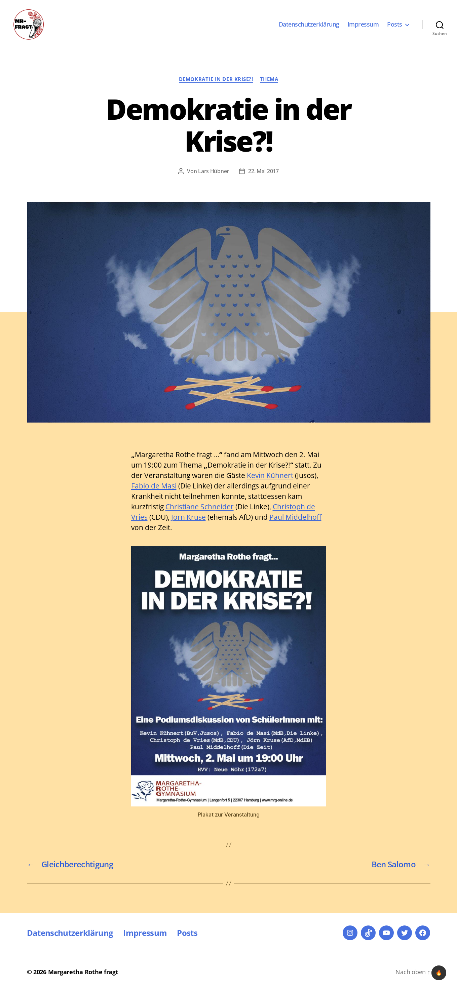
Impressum (363, 24)
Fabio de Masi (154, 485)
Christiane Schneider (199, 506)
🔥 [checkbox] (439, 973)
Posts (394, 24)
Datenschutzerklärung (309, 24)
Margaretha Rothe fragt (83, 972)
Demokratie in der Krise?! (216, 79)
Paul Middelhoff (295, 517)
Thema (269, 79)
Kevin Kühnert (270, 475)
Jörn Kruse (188, 517)
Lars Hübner (213, 171)
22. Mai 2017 (263, 171)
